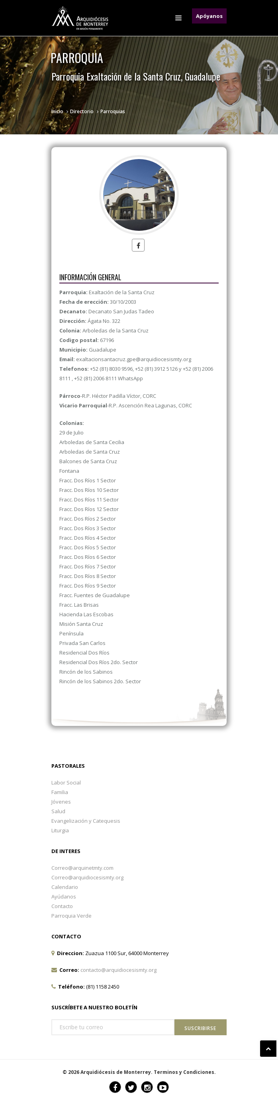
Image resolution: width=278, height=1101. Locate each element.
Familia (59, 792)
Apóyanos (209, 16)
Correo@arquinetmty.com (82, 867)
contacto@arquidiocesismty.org (118, 969)
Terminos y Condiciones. (185, 1072)
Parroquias (112, 111)
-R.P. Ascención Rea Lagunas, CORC (125, 405)
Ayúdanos (63, 896)
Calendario (64, 887)
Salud (58, 811)
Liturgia (60, 830)
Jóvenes (61, 801)
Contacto (62, 906)
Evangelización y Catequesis (85, 820)
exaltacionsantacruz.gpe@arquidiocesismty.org (133, 359)
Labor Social (66, 782)
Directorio (82, 111)
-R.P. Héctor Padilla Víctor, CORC (107, 395)
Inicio (57, 111)
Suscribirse (200, 1028)
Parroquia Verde (71, 915)
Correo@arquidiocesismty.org (87, 877)
